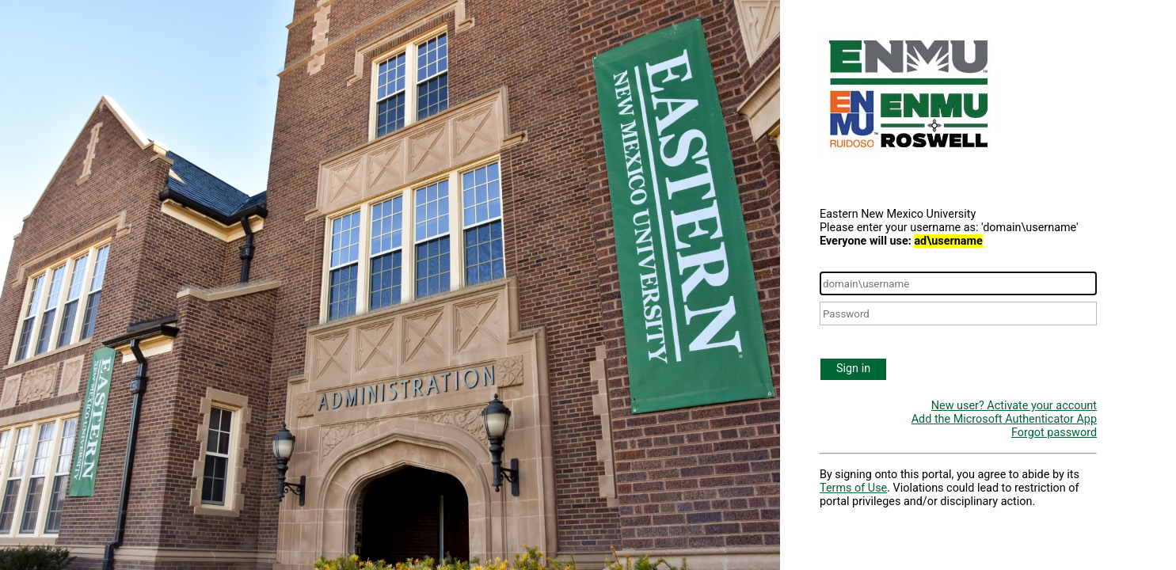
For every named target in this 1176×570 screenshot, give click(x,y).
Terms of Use (853, 488)
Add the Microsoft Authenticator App (1004, 419)
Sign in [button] (853, 368)
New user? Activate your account (1014, 405)
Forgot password (1054, 432)
